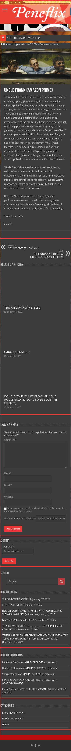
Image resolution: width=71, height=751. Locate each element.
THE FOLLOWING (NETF (21, 37)
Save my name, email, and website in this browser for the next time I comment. (35, 510)
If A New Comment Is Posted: (35, 518)
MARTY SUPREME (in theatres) (18, 620)
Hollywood (18, 44)
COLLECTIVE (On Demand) (27, 247)
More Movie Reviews (13, 712)
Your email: (8, 546)
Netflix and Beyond (12, 718)
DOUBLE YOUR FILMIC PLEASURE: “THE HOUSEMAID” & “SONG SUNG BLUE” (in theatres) (30, 400)
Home (5, 44)
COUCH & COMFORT (17, 352)
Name (8, 473)
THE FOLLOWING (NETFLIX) (22, 307)
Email (8, 485)
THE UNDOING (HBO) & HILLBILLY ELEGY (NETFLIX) (43, 254)
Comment (10, 439)
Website (8, 496)
